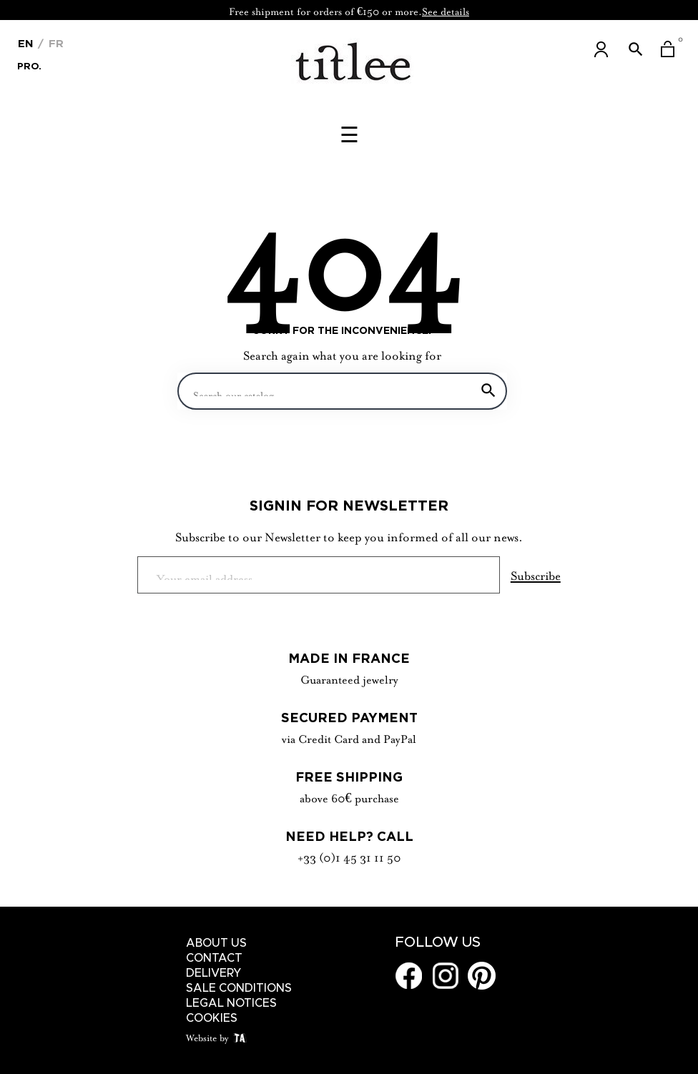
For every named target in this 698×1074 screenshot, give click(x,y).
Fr (54, 43)
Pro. (29, 65)
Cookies (211, 1018)
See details (445, 10)
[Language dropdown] (26, 42)
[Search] (342, 391)
